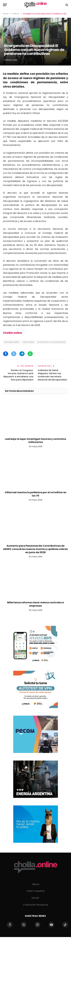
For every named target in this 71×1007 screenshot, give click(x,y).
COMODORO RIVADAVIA (35, 904)
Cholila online (12, 333)
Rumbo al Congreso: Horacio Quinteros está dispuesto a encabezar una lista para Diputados (18, 375)
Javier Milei (28, 342)
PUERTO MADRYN (36, 891)
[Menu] (5, 4)
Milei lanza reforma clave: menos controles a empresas (35, 604)
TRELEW (35, 884)
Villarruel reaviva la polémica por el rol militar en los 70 (35, 494)
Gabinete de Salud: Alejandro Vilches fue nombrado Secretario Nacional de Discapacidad (52, 375)
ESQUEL (35, 897)
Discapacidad (11, 342)
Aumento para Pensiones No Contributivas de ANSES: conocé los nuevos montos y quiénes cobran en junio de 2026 (35, 549)
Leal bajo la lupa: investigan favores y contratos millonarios (35, 440)
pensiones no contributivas (51, 342)
